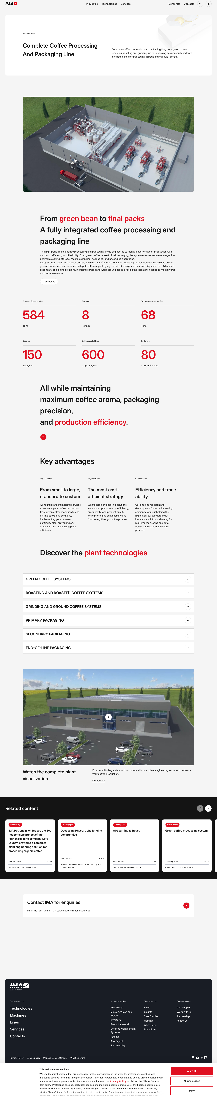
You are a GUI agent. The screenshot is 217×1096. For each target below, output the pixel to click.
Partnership (183, 1016)
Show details (158, 1090)
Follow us (182, 1020)
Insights (148, 1011)
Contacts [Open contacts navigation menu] (189, 3)
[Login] (209, 4)
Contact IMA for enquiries (53, 902)
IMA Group (116, 1007)
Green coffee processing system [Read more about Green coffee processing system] (186, 830)
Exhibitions (150, 1029)
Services (17, 1029)
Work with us (184, 1011)
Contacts (17, 1036)
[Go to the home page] (11, 3)
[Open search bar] (200, 4)
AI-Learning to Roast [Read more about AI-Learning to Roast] (126, 830)
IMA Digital (116, 1041)
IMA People (183, 1007)
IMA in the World (119, 1024)
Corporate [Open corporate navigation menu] (174, 3)
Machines (18, 1015)
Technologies (21, 1008)
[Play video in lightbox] (108, 717)
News (147, 1007)
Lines (14, 1022)
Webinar (148, 1020)
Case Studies (151, 1016)
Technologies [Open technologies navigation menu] (109, 3)
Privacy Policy (118, 1060)
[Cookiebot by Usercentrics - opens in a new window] (19, 1090)
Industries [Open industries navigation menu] (92, 3)
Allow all (192, 1050)
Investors (115, 1019)
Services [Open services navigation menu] (126, 3)
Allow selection (192, 1059)
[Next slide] (208, 808)
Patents (114, 1036)
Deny (192, 1069)
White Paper (150, 1025)
